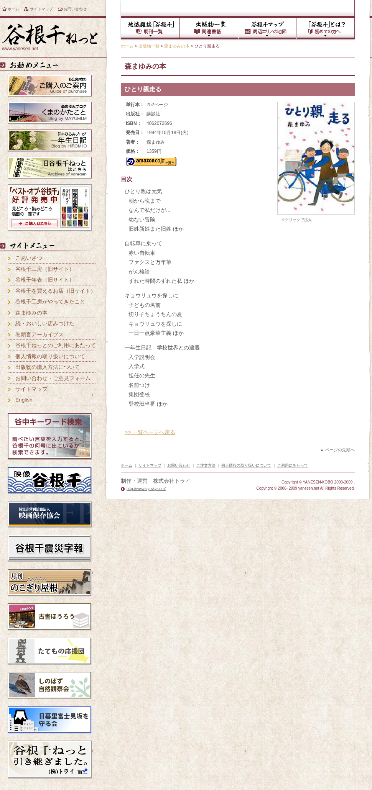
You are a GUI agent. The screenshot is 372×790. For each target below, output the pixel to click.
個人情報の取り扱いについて (50, 356)
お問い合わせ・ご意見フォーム (53, 378)
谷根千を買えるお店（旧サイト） (55, 291)
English (24, 400)
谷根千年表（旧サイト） (44, 280)
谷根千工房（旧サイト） (44, 269)
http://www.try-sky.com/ (146, 489)
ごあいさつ (28, 258)
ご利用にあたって (292, 465)
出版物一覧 (149, 46)
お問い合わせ (75, 9)
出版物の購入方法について (47, 367)
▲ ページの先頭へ (337, 449)
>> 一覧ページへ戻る (150, 432)
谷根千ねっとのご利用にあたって (55, 345)
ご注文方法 (206, 465)
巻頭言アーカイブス (39, 335)
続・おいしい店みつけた (44, 323)
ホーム (13, 9)
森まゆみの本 (176, 46)
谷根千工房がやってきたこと (50, 302)
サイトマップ (41, 9)
